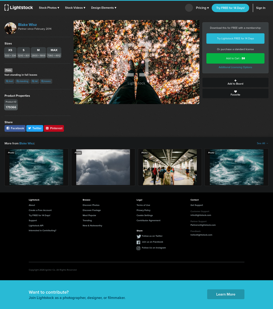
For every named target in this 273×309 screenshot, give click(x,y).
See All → (262, 143)
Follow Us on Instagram (154, 247)
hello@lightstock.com (201, 235)
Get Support (197, 205)
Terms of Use (143, 205)
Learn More (225, 294)
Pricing (202, 8)
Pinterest (53, 128)
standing (22, 81)
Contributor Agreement (148, 220)
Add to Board (235, 82)
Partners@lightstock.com (203, 225)
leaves (46, 81)
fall (35, 81)
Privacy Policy (143, 210)
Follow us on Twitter (152, 236)
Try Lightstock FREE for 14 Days (235, 38)
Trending (87, 220)
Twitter (35, 128)
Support (33, 220)
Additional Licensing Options (235, 67)
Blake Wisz (27, 24)
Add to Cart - (235, 58)
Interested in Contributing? (42, 230)
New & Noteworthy (92, 225)
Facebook (15, 128)
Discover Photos (91, 205)
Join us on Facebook (152, 242)
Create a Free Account (40, 210)
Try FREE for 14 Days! (230, 8)
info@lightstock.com (201, 215)
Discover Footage (92, 210)
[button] (49, 8)
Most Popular (89, 215)
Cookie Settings (145, 215)
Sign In (260, 8)
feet (9, 81)
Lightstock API (36, 225)
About (32, 205)
